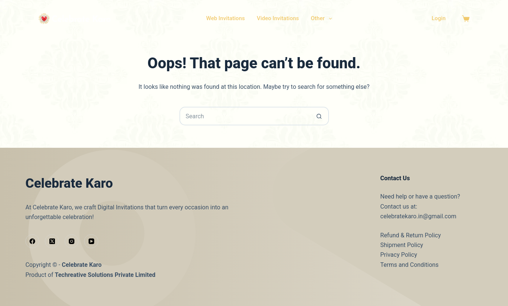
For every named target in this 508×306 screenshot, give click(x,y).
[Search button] (319, 116)
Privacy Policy (398, 254)
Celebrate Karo (82, 264)
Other (323, 18)
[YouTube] (91, 241)
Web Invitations (225, 18)
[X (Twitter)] (52, 241)
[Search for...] (244, 116)
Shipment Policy (401, 245)
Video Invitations (278, 18)
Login (439, 18)
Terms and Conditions (409, 264)
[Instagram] (72, 241)
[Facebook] (32, 241)
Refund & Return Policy (410, 235)
